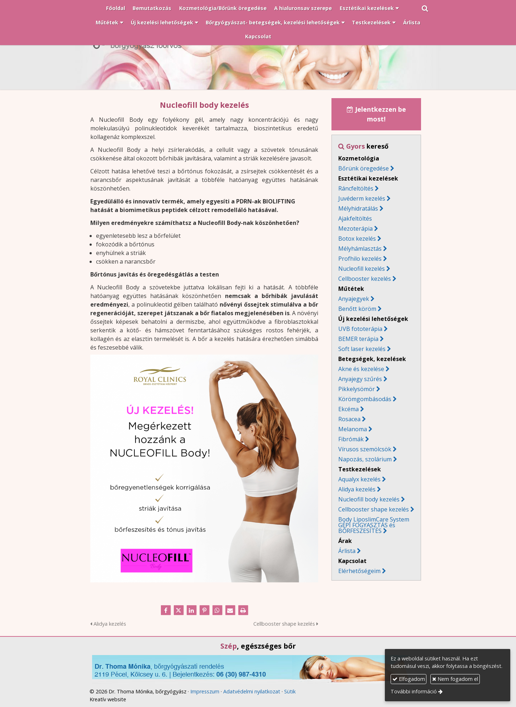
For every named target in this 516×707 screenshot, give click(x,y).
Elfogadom (408, 678)
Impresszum (204, 691)
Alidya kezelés (108, 623)
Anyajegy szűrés (360, 379)
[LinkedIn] (191, 610)
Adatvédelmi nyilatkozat (251, 691)
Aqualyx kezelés (359, 479)
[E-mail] (230, 610)
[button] (425, 8)
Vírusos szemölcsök (364, 449)
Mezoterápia (355, 228)
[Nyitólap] (258, 53)
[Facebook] (165, 610)
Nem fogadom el (455, 678)
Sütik (290, 691)
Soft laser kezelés (362, 349)
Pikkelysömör (356, 389)
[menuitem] (115, 8)
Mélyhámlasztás (360, 248)
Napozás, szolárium (367, 459)
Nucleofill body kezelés (369, 499)
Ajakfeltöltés (355, 218)
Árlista (346, 551)
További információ (414, 691)
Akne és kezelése (361, 369)
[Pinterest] (204, 610)
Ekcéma (348, 409)
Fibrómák (353, 439)
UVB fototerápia (360, 329)
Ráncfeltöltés (355, 188)
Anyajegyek (353, 299)
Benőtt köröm (357, 309)
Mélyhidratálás (358, 208)
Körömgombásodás (364, 399)
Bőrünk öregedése (363, 168)
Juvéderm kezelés (361, 198)
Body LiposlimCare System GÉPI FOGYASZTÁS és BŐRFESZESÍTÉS (373, 525)
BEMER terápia (358, 339)
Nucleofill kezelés (361, 269)
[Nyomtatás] (243, 610)
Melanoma (352, 429)
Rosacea (352, 419)
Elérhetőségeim (362, 571)
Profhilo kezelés (360, 259)
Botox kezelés (357, 238)
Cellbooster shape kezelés (285, 623)
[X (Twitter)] (178, 610)
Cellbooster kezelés (364, 279)
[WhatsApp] (217, 610)
